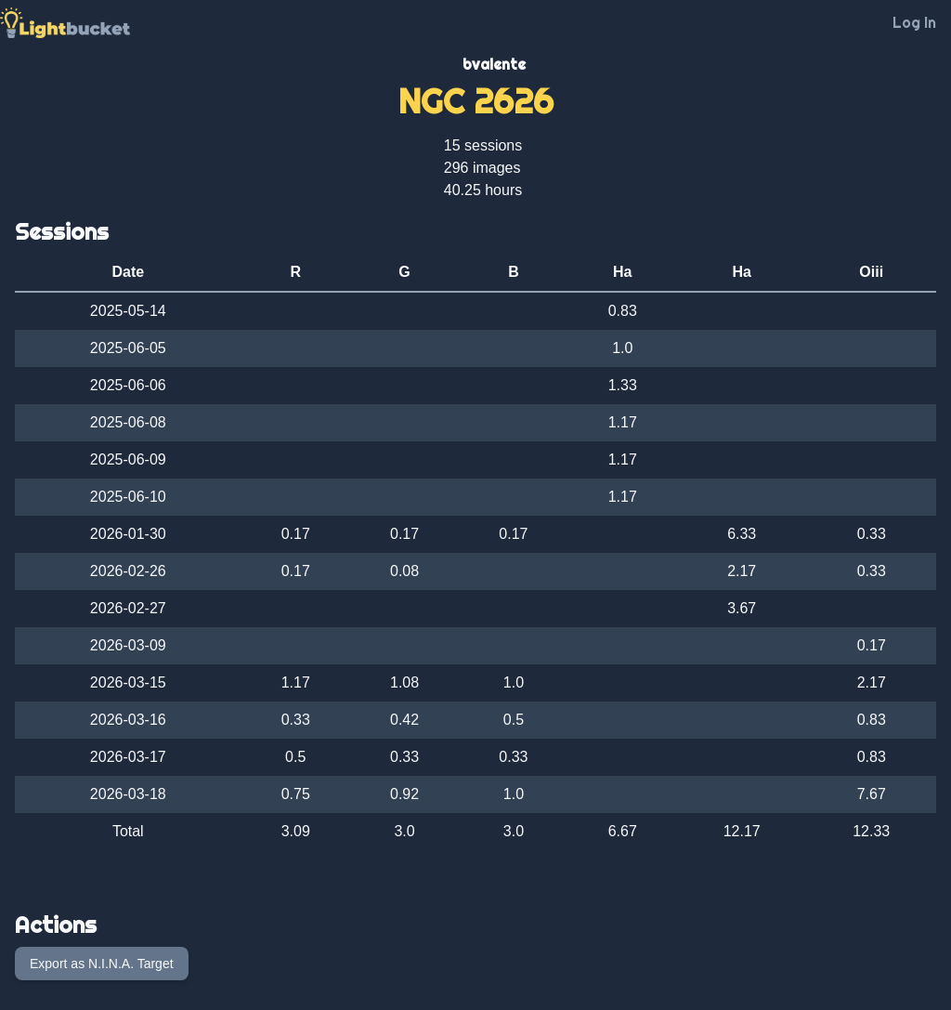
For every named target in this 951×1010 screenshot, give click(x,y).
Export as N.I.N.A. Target (102, 963)
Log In (914, 22)
